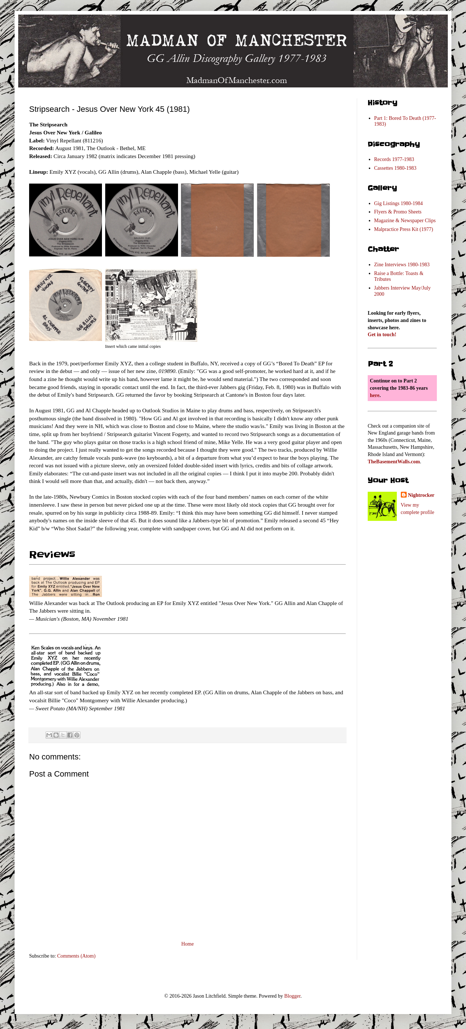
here (374, 395)
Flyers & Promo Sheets (398, 212)
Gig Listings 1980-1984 (398, 203)
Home (187, 944)
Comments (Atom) (76, 956)
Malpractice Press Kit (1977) (403, 229)
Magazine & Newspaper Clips (405, 220)
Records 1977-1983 (394, 159)
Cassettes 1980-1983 (395, 168)
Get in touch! (382, 334)
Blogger (292, 996)
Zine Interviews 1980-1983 (402, 264)
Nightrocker (421, 495)
